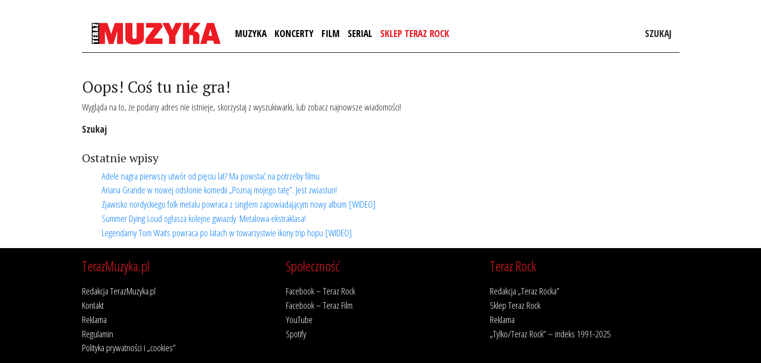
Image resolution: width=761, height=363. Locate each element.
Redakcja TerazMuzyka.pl (119, 290)
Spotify (296, 333)
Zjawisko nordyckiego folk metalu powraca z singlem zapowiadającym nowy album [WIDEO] (239, 204)
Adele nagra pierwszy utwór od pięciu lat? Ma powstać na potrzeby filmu (211, 175)
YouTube (299, 319)
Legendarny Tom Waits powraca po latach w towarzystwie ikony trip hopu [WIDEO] (227, 232)
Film (330, 33)
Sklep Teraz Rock (414, 33)
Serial (360, 33)
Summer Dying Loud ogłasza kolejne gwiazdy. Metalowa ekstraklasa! (204, 218)
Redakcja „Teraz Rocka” (525, 290)
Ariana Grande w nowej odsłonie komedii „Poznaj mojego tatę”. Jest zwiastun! (219, 189)
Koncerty (294, 33)
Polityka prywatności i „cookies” (129, 347)
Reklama (94, 319)
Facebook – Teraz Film (319, 305)
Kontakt (93, 305)
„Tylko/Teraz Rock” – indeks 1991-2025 (550, 333)
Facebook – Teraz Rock (320, 290)
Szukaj (658, 33)
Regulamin (97, 333)
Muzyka (251, 33)
